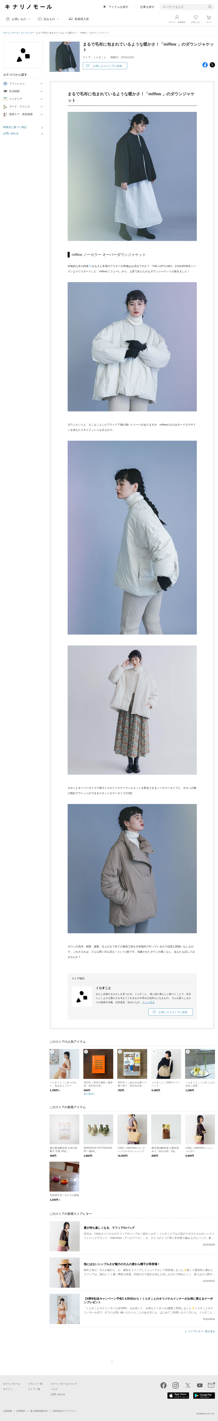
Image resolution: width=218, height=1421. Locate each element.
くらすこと (103, 987)
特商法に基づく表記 (15, 127)
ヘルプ (54, 1389)
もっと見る (149, 1002)
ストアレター (27, 33)
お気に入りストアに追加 (107, 65)
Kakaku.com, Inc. (206, 1413)
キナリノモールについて (64, 1383)
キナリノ (8, 1389)
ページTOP (112, 1362)
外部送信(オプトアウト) (64, 1411)
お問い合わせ (11, 133)
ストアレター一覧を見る (201, 1331)
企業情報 (7, 1411)
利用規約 (21, 1411)
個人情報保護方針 (39, 1411)
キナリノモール (11, 33)
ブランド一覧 (35, 1383)
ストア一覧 (34, 1389)
